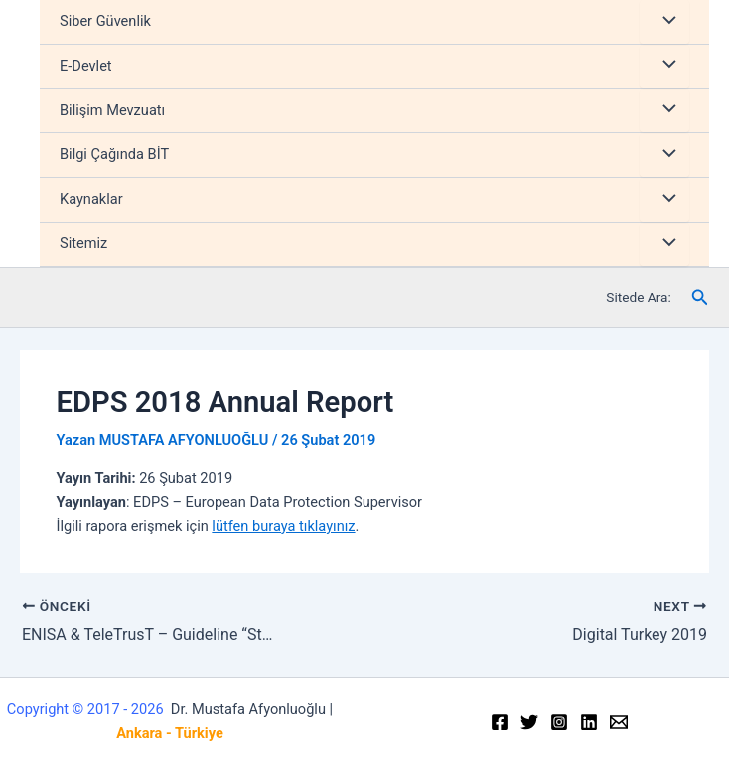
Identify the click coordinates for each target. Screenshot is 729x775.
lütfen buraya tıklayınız (283, 526)
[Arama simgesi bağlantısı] (700, 297)
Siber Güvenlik (105, 21)
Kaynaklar (91, 199)
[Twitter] (529, 722)
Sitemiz (83, 243)
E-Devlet (86, 66)
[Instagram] (559, 722)
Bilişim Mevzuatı (112, 110)
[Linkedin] (589, 722)
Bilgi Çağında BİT (114, 154)
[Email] (619, 722)
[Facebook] (500, 722)
